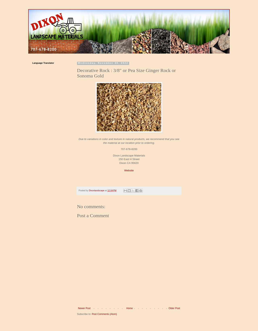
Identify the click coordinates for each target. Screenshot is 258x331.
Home (129, 308)
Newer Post (84, 308)
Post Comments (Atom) (104, 314)
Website (129, 170)
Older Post (174, 308)
